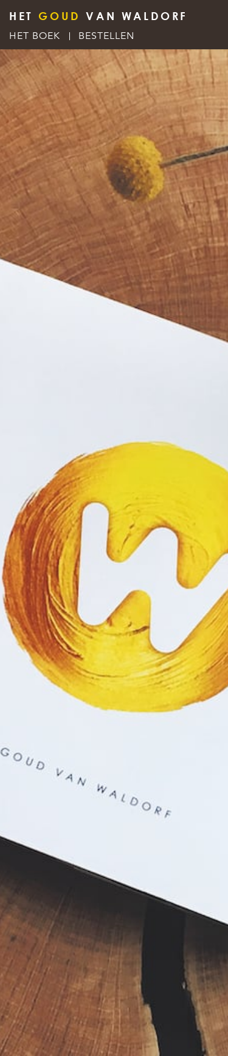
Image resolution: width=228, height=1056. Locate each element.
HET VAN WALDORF (98, 16)
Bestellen (106, 36)
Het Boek (34, 36)
